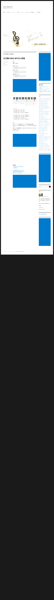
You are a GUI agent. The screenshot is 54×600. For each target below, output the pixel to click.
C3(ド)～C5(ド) (41, 109)
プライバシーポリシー (11, 251)
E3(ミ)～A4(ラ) (46, 114)
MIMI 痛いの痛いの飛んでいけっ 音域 (45, 91)
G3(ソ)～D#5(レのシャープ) (43, 143)
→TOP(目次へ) (15, 167)
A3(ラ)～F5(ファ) (41, 106)
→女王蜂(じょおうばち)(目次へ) (18, 166)
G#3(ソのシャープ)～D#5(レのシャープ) (44, 138)
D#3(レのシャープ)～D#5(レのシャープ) (44, 111)
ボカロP (8, 12)
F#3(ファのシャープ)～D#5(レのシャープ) (44, 125)
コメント (4, 65)
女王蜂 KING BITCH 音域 (14, 58)
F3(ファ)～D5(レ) (41, 135)
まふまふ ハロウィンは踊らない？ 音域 (45, 90)
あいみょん (48, 146)
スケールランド (8, 7)
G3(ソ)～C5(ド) (41, 141)
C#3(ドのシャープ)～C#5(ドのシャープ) (44, 108)
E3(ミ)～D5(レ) (41, 119)
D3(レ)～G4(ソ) (41, 114)
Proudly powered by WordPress (19, 251)
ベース (48, 148)
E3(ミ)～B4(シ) (41, 116)
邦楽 (4, 12)
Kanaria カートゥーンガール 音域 (44, 88)
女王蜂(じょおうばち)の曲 (17, 172)
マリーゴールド (45, 149)
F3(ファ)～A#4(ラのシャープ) (43, 128)
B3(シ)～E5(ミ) (47, 106)
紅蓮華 (49, 149)
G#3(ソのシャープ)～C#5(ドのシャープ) (44, 136)
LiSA (45, 146)
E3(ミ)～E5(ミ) (46, 119)
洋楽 (18, 12)
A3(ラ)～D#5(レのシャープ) (43, 101)
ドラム (45, 148)
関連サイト (33, 12)
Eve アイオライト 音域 (43, 89)
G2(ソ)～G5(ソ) (5, 64)
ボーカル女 (40, 149)
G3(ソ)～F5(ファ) (41, 146)
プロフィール (28, 12)
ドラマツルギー (41, 148)
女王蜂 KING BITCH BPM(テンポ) (18, 171)
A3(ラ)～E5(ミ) (46, 103)
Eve (49, 119)
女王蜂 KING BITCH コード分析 (18, 170)
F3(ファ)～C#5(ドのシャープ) (43, 130)
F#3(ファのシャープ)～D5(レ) (43, 127)
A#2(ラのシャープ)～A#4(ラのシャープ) (44, 98)
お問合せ (38, 12)
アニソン (13, 12)
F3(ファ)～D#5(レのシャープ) (43, 133)
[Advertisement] (27, 22)
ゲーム (22, 12)
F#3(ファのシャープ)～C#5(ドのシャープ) (44, 123)
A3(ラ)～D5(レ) (41, 103)
